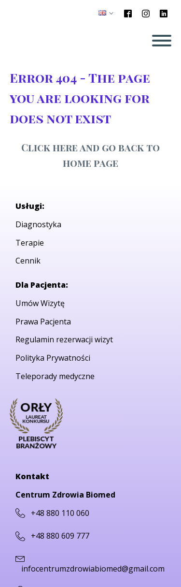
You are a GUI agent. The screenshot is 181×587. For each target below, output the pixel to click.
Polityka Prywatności (52, 357)
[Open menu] (161, 40)
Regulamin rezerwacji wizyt (64, 339)
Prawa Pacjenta (43, 321)
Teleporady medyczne (55, 376)
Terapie (29, 242)
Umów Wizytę (40, 303)
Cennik (28, 260)
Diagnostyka (38, 224)
